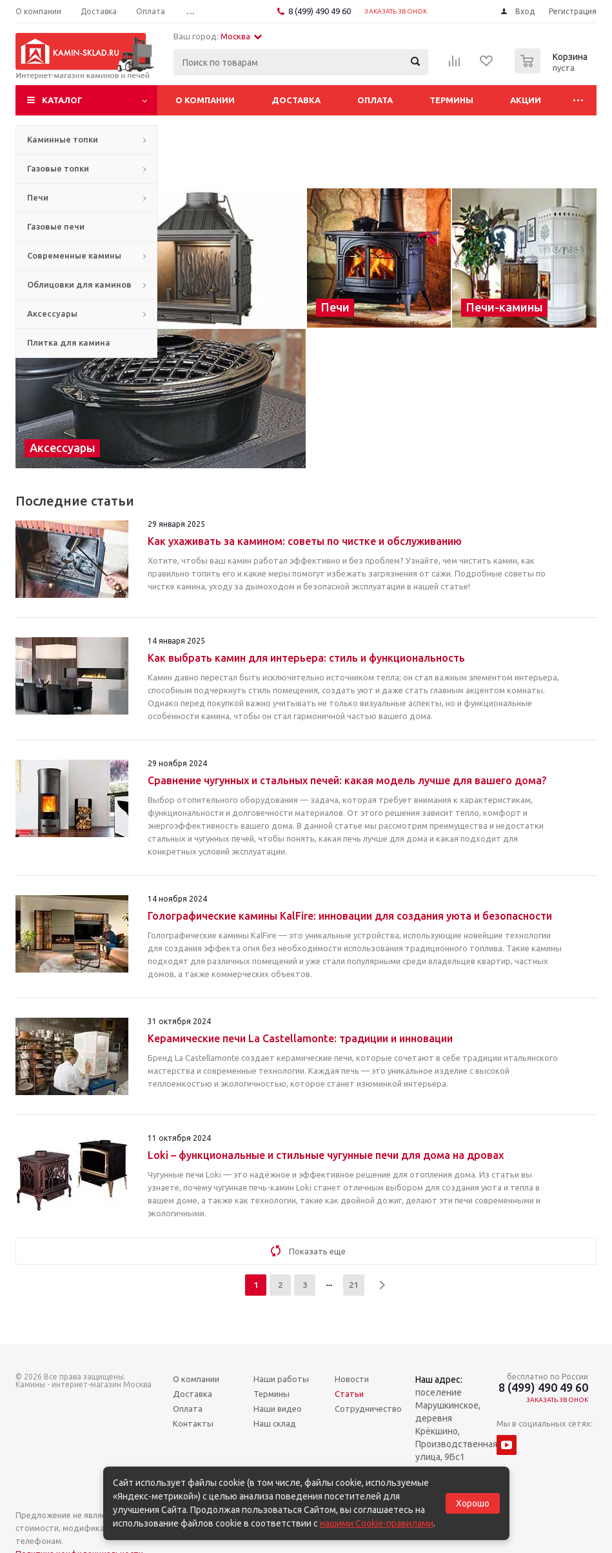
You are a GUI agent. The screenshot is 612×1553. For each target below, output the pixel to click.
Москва (241, 36)
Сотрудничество (368, 1408)
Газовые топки (58, 168)
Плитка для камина (68, 342)
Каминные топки (62, 139)
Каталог (62, 99)
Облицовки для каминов (79, 284)
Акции (525, 99)
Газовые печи (55, 226)
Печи (37, 197)
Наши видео (277, 1408)
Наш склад (274, 1423)
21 (353, 1284)
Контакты (193, 1423)
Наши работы (281, 1378)
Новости (352, 1378)
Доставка (296, 99)
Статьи (349, 1393)
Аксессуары (52, 313)
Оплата (375, 99)
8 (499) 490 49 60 (319, 10)
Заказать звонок (395, 11)
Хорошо (472, 1503)
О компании (205, 99)
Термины (451, 99)
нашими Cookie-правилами (376, 1523)
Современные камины (74, 255)
